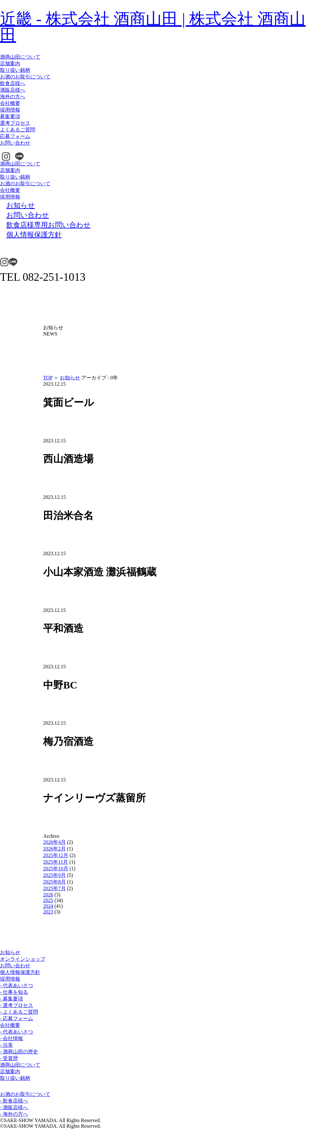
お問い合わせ (15, 143)
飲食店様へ (12, 83)
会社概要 (10, 103)
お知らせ (70, 377)
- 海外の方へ (14, 1114)
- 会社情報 (11, 1038)
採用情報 (10, 109)
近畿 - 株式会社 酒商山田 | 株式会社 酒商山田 (153, 27)
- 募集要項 (11, 998)
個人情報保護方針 (20, 972)
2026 (48, 894)
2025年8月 (54, 881)
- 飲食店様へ (14, 1100)
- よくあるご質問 (19, 1012)
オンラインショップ (22, 959)
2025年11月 (55, 862)
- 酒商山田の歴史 (19, 1051)
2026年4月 (54, 842)
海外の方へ (12, 96)
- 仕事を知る (14, 992)
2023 (48, 911)
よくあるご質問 (17, 129)
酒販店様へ (12, 90)
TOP (47, 377)
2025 (48, 900)
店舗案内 (10, 63)
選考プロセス (15, 123)
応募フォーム (15, 136)
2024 (48, 906)
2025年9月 (54, 875)
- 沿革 (6, 1045)
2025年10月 (55, 868)
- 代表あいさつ (16, 985)
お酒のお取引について (25, 76)
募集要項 (10, 116)
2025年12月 (55, 855)
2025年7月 (54, 888)
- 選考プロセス (16, 1005)
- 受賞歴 (9, 1058)
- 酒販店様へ (14, 1107)
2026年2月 (54, 848)
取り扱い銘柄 (15, 70)
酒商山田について (20, 57)
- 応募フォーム (16, 1018)
